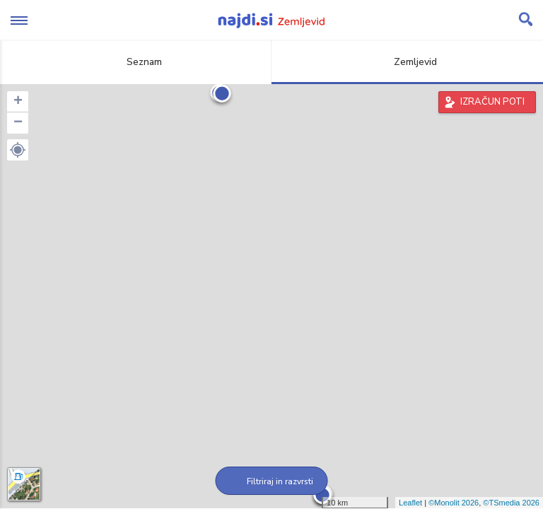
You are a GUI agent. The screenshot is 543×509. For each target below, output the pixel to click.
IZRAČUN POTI (492, 101)
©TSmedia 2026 (511, 502)
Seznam (136, 62)
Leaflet (410, 502)
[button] (17, 149)
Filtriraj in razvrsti (271, 481)
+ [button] (18, 101)
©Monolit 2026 (453, 502)
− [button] (18, 123)
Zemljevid (407, 62)
